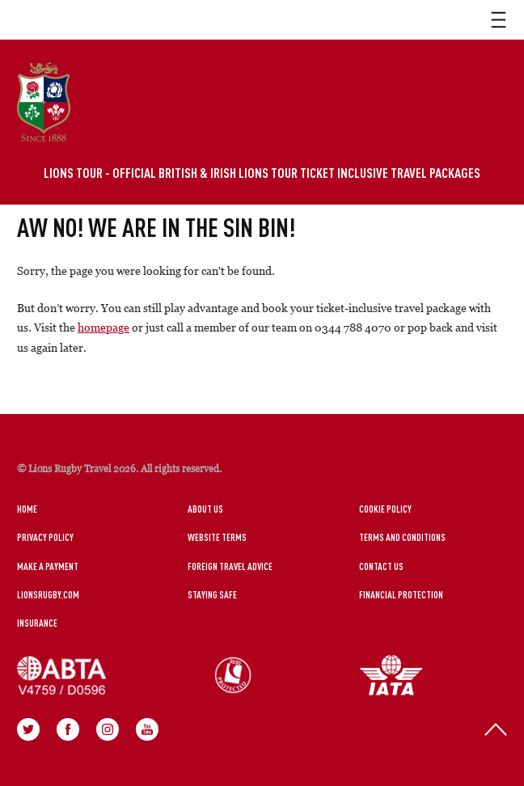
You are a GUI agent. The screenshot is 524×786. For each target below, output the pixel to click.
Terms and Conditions (402, 537)
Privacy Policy (45, 537)
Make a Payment (47, 566)
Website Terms (217, 537)
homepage (103, 327)
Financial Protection (401, 594)
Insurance (37, 622)
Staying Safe (212, 594)
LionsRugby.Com (48, 594)
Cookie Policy (385, 508)
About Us (205, 508)
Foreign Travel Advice (230, 566)
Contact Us (381, 566)
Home (27, 508)
